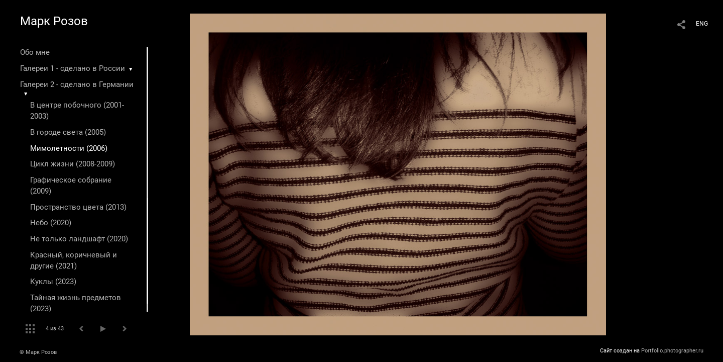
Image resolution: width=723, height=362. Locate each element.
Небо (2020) (50, 222)
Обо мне (35, 52)
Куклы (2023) (53, 281)
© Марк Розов (38, 352)
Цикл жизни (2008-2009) (72, 163)
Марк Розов (54, 21)
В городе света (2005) (68, 132)
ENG (702, 23)
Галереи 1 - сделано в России (72, 68)
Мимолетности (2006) (68, 148)
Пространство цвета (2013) (78, 207)
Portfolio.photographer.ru (672, 350)
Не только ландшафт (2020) (79, 238)
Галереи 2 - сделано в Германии (77, 84)
